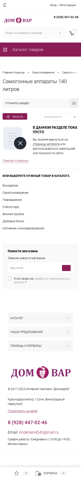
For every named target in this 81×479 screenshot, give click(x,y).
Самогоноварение (15, 192)
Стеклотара (11, 207)
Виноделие (10, 185)
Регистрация (68, 5)
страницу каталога (46, 144)
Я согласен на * (42, 280)
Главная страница (15, 160)
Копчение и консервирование (23, 228)
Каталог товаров (23, 49)
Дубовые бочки (13, 221)
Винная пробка (13, 214)
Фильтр (15, 116)
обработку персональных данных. (42, 280)
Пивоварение (12, 199)
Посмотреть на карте (22, 411)
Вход (53, 5)
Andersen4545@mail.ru (39, 432)
